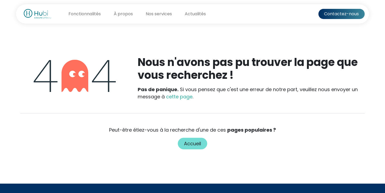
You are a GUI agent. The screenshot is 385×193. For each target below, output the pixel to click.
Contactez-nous (341, 14)
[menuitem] (84, 13)
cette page (179, 96)
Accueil (192, 143)
